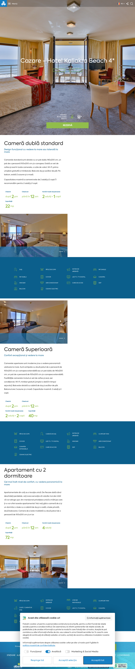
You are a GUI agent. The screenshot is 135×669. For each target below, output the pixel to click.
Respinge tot (37, 660)
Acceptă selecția (68, 660)
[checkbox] (32, 651)
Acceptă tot (97, 660)
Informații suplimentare (99, 618)
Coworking (123, 655)
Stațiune (11, 655)
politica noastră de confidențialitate (39, 645)
